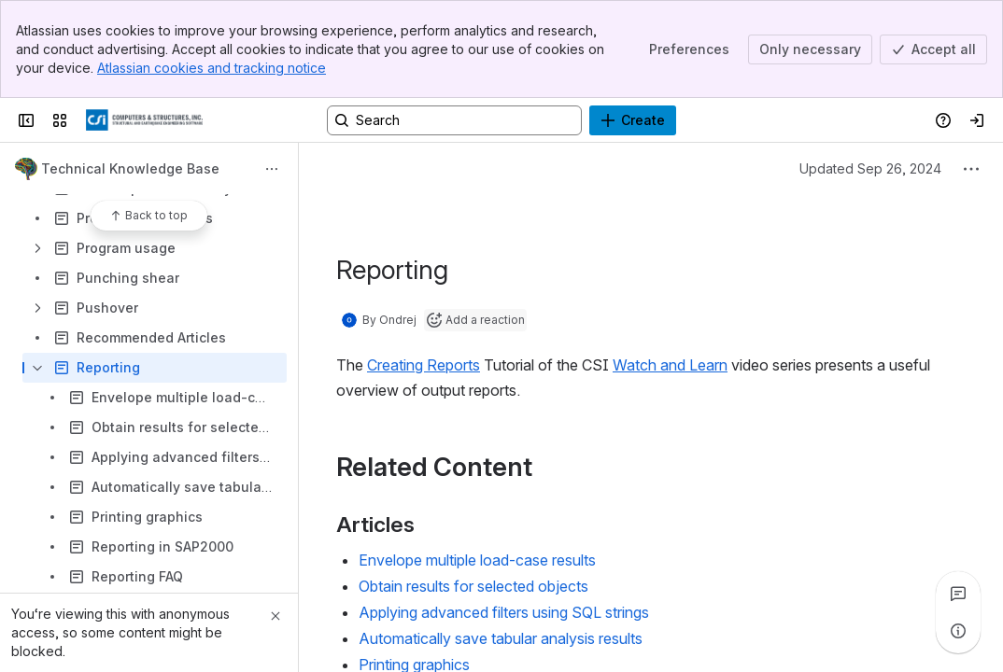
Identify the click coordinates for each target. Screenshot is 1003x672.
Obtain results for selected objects (473, 586)
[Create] (632, 120)
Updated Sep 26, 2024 (870, 168)
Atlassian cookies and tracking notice (211, 68)
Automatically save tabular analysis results (501, 638)
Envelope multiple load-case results (477, 560)
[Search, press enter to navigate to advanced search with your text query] (454, 120)
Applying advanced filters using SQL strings (504, 612)
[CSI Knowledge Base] (144, 120)
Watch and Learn (670, 365)
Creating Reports (423, 365)
